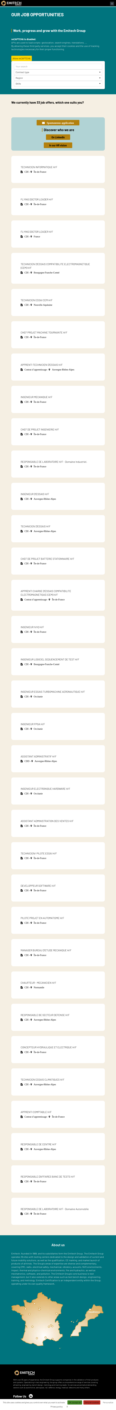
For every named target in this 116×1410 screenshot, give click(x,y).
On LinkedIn (58, 137)
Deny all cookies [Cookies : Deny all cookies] (92, 1402)
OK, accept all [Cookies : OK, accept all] (75, 1402)
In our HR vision (58, 145)
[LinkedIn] (31, 1396)
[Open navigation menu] (112, 4)
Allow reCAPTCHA (22, 58)
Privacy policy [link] (57, 1406)
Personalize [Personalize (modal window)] (108, 1402)
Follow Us (19, 1396)
